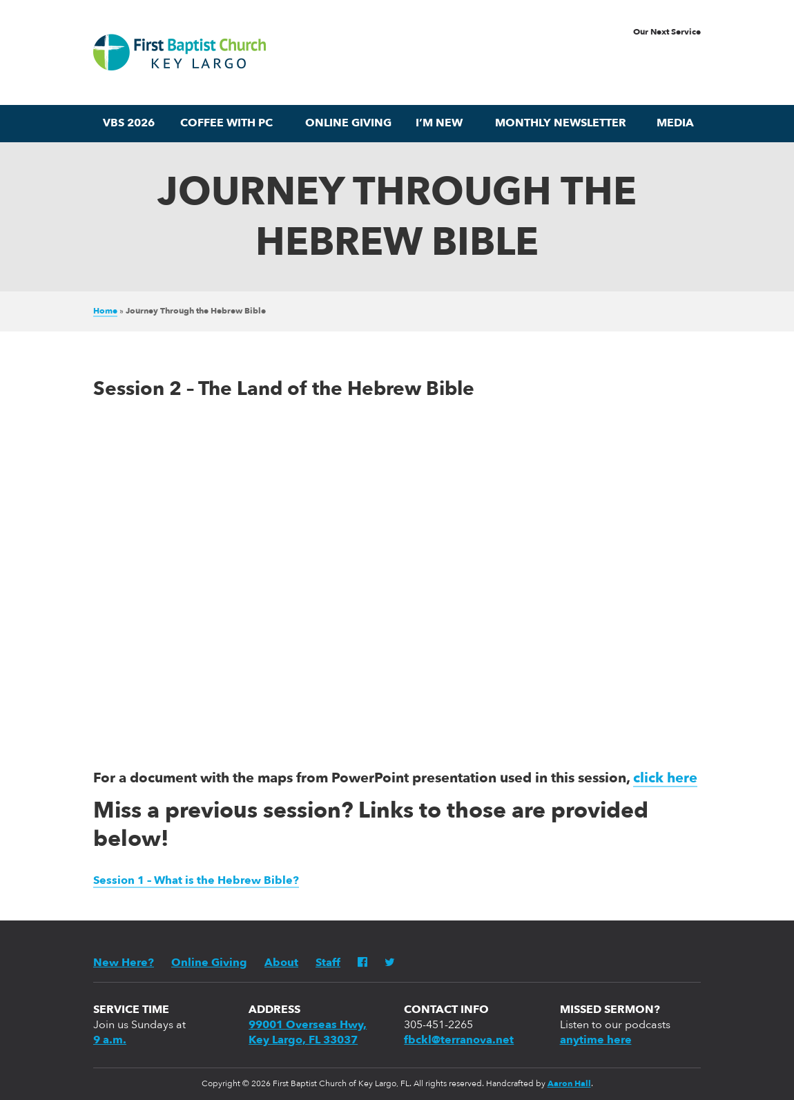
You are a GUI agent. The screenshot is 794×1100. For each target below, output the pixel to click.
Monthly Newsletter (560, 123)
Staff (328, 963)
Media (675, 123)
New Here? (123, 963)
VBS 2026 (129, 123)
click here (665, 779)
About (281, 963)
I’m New (439, 123)
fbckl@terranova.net (459, 1040)
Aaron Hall (569, 1084)
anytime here (596, 1040)
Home (105, 311)
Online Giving (348, 123)
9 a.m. (109, 1040)
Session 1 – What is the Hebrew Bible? (196, 881)
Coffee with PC (226, 123)
